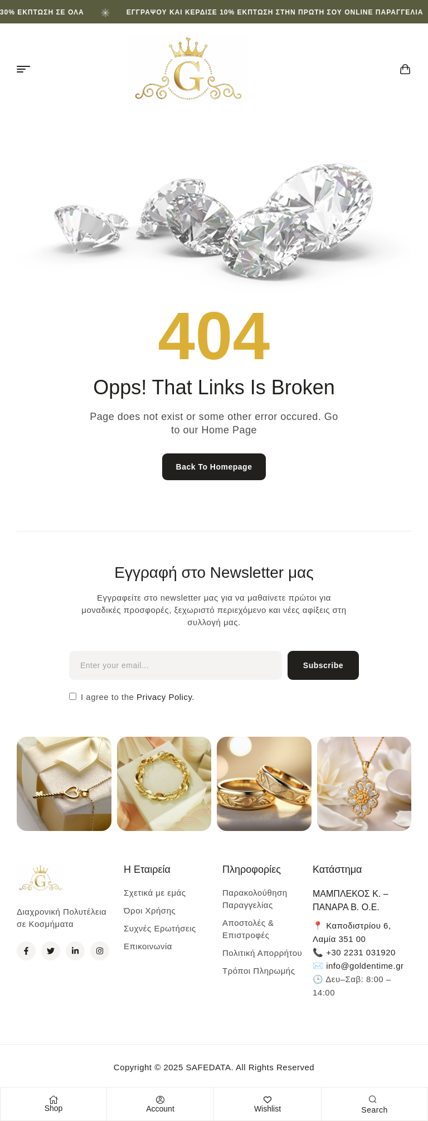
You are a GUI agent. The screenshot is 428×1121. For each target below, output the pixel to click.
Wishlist (267, 1108)
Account (160, 1108)
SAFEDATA (208, 1067)
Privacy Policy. (164, 697)
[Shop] (53, 1099)
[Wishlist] (267, 1100)
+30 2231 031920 (361, 952)
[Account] (160, 1100)
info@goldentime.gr (364, 965)
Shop (54, 1108)
